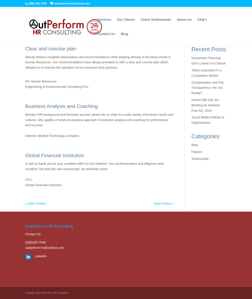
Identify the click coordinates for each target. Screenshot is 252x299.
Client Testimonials (156, 19)
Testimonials (200, 159)
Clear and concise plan (50, 49)
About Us (184, 19)
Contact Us (106, 34)
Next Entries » (164, 203)
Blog (124, 34)
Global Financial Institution (54, 155)
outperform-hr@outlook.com (44, 248)
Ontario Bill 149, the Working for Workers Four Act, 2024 (205, 105)
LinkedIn (41, 256)
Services (104, 19)
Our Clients (126, 19)
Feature (196, 152)
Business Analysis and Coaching (61, 106)
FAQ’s (202, 19)
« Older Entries (35, 203)
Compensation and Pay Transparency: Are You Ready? (207, 88)
